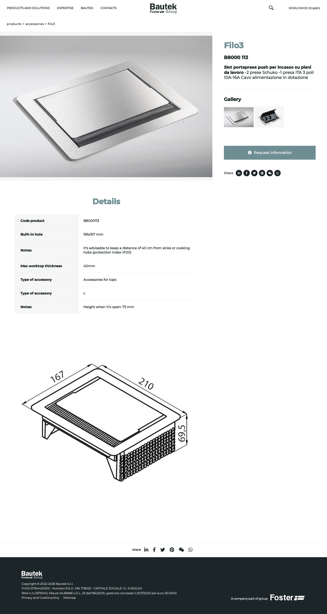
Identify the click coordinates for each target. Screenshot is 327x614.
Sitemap (69, 597)
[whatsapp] (190, 550)
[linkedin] (146, 550)
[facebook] (154, 550)
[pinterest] (172, 550)
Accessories (34, 24)
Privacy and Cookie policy (40, 597)
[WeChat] (181, 550)
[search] (271, 9)
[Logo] (163, 7)
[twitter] (162, 550)
